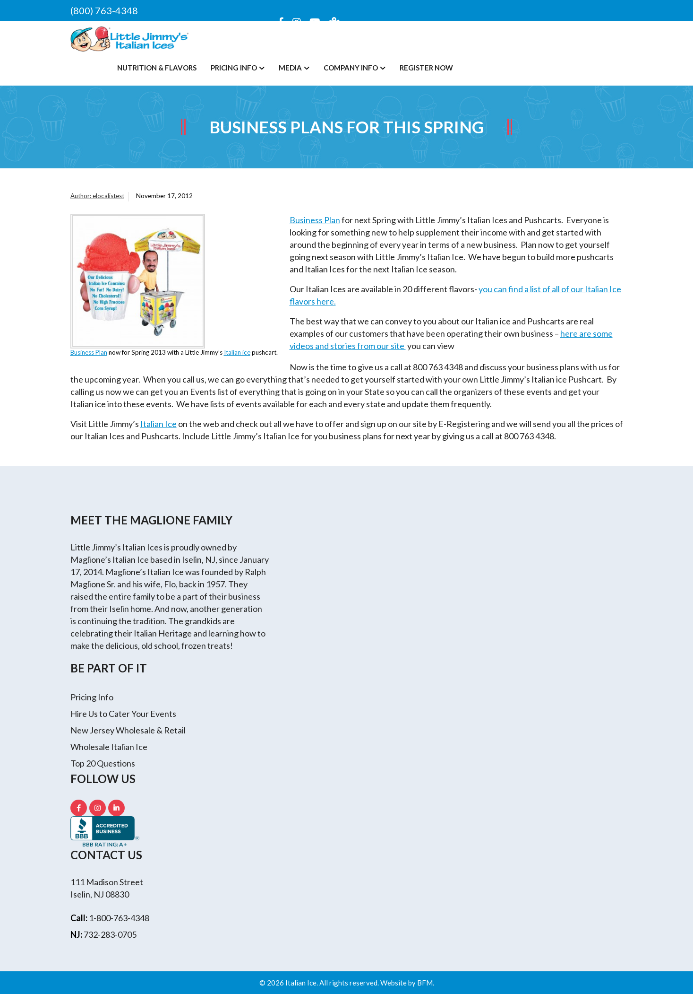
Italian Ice (158, 424)
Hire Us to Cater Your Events (123, 713)
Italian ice (237, 352)
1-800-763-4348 (119, 918)
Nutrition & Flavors (157, 67)
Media (290, 67)
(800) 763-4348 (104, 10)
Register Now (426, 67)
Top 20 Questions (102, 763)
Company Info (351, 67)
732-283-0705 (110, 934)
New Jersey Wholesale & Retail (128, 730)
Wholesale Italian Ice (108, 746)
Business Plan (88, 352)
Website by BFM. (407, 982)
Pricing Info (234, 67)
